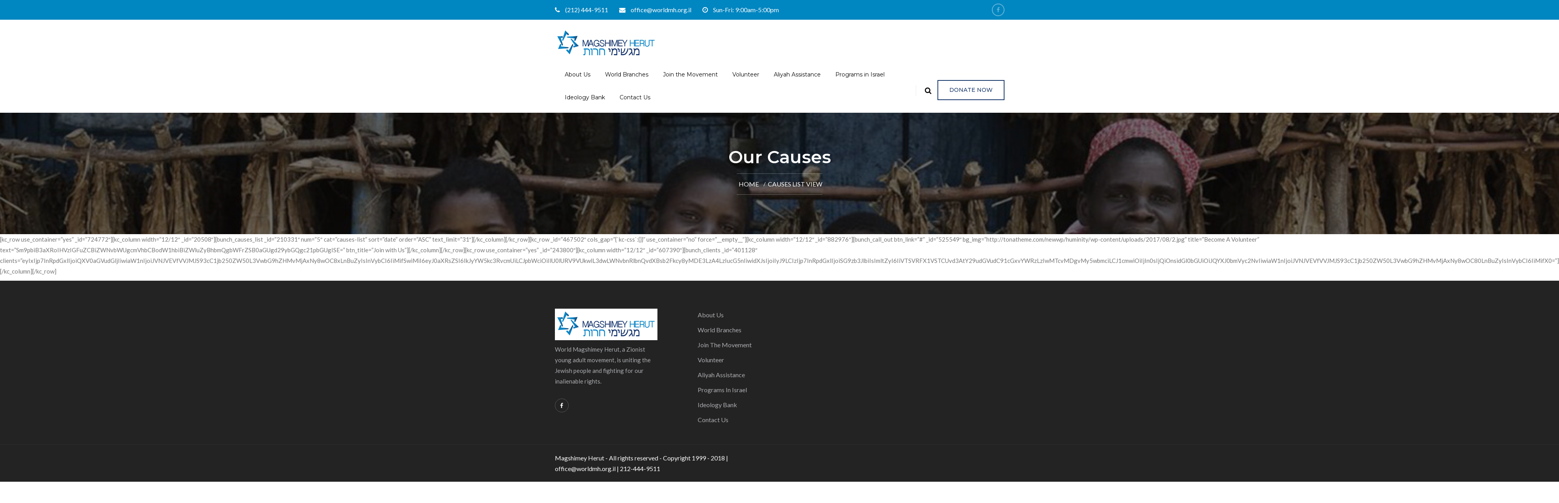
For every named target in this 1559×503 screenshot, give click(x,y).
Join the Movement (690, 74)
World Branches (626, 74)
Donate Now (971, 89)
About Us (577, 74)
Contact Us (635, 97)
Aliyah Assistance (797, 74)
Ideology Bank (585, 97)
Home (749, 184)
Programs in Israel (860, 74)
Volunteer (745, 74)
